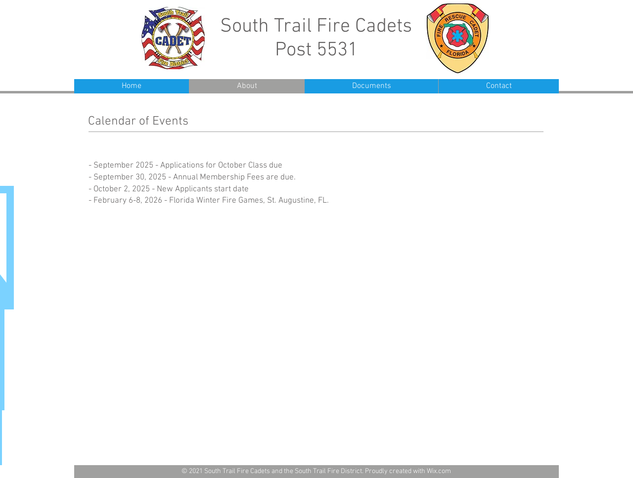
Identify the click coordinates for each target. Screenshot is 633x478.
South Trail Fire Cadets (316, 27)
